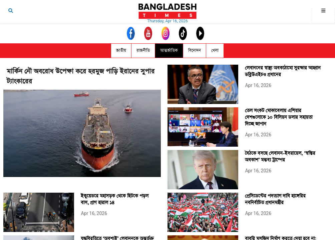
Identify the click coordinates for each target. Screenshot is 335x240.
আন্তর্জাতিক (169, 50)
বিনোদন (194, 50)
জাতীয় (121, 50)
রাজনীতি (143, 50)
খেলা (215, 50)
